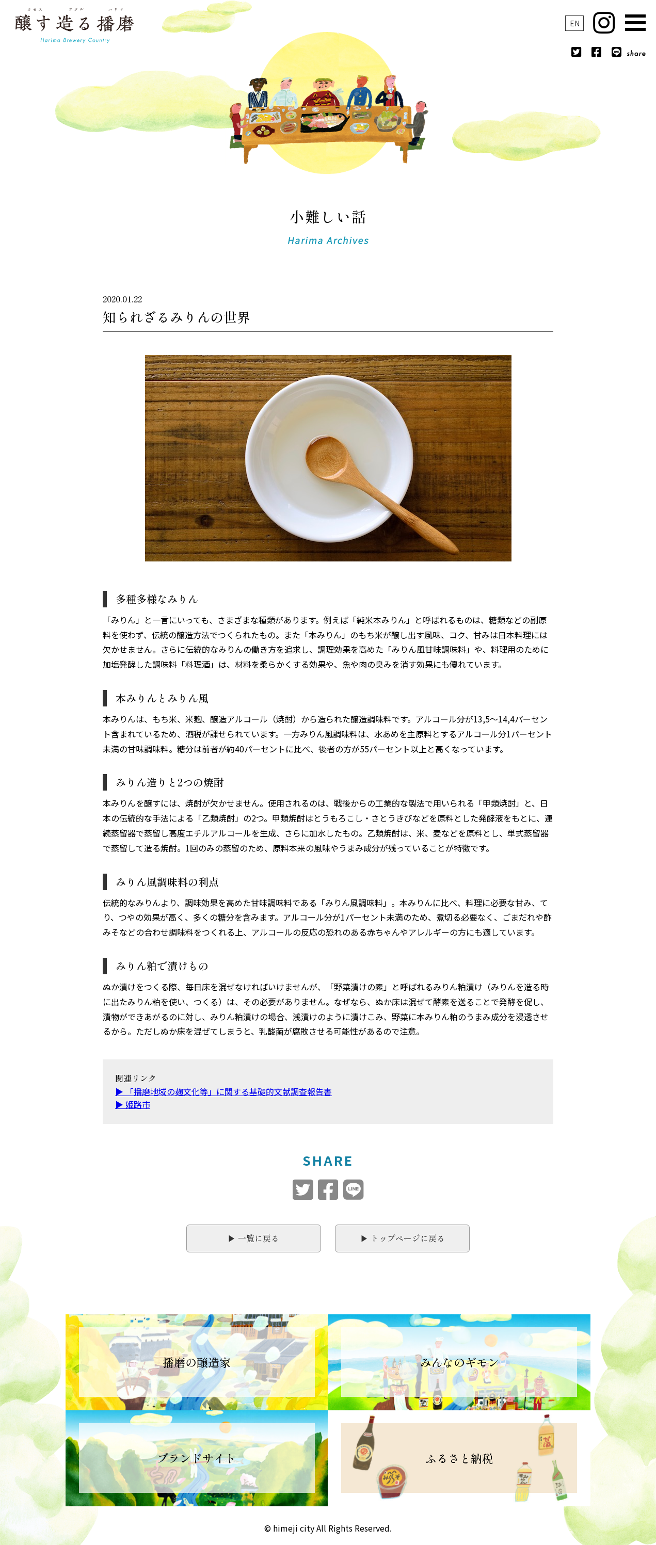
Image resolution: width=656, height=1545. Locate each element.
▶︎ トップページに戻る (402, 1238)
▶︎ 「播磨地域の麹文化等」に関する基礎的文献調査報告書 (223, 1091)
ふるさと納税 (459, 1458)
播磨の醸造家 (197, 1362)
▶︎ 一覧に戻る (253, 1238)
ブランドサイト (196, 1458)
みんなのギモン (459, 1362)
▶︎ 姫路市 (132, 1104)
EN (575, 23)
